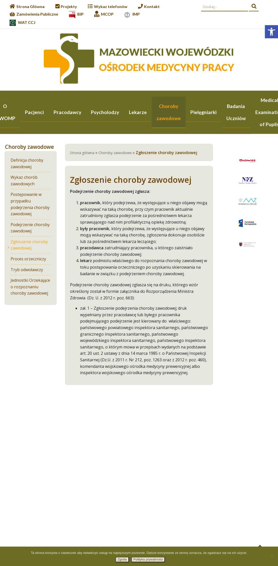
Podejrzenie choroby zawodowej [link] (30, 228)
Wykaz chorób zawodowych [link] (24, 181)
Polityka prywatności (148, 559)
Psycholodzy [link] (105, 112)
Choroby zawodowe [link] (168, 112)
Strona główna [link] (82, 153)
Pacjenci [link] (34, 112)
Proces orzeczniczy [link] (28, 259)
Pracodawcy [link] (67, 112)
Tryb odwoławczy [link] (27, 270)
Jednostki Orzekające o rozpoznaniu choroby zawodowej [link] (30, 287)
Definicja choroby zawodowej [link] (27, 164)
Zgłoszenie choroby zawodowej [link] (29, 245)
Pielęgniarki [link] (203, 112)
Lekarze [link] (138, 112)
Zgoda (122, 559)
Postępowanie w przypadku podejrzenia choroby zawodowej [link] (30, 204)
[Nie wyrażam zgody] (271, 556)
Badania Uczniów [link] (236, 112)
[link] (271, 31)
